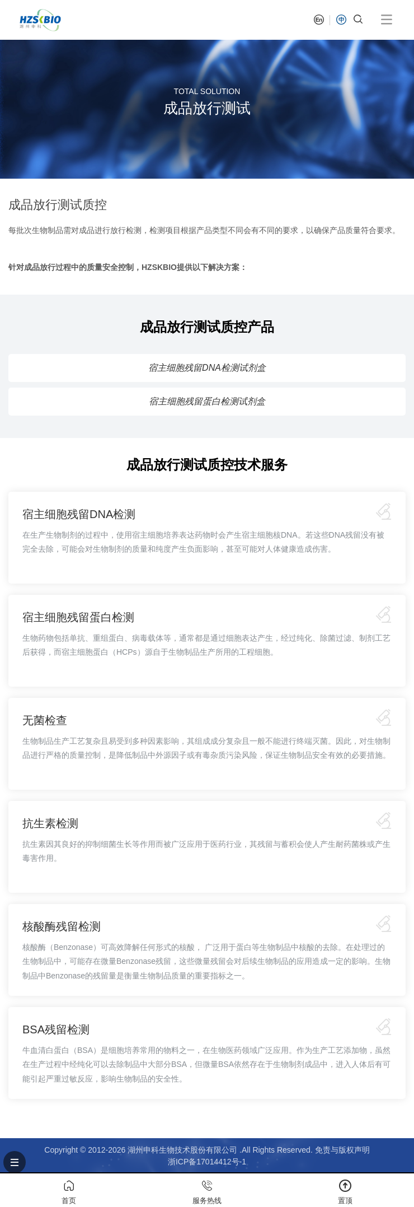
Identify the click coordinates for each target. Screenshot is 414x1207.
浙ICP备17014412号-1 (207, 1161)
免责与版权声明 (342, 1149)
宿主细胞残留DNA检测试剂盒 (207, 367)
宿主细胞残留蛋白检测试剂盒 (207, 401)
